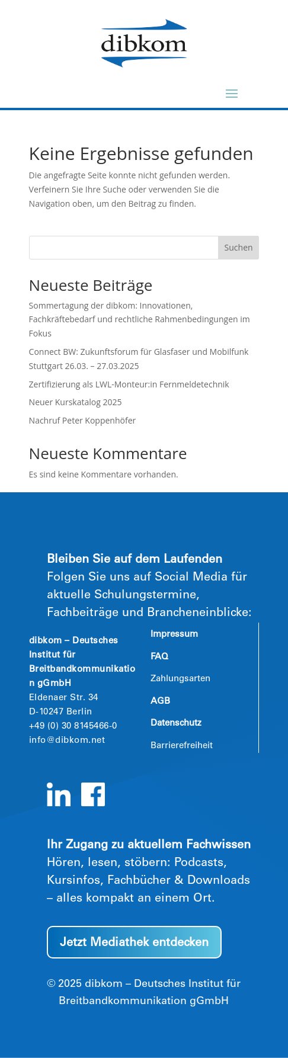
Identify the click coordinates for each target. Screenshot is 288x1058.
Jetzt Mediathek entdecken (134, 944)
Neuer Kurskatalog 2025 (75, 402)
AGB (160, 701)
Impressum (174, 634)
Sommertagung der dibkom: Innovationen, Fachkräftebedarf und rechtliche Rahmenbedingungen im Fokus (139, 319)
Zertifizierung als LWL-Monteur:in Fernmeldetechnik (129, 384)
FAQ (159, 657)
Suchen (239, 247)
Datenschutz (176, 723)
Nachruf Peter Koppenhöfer (82, 420)
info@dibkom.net (67, 740)
